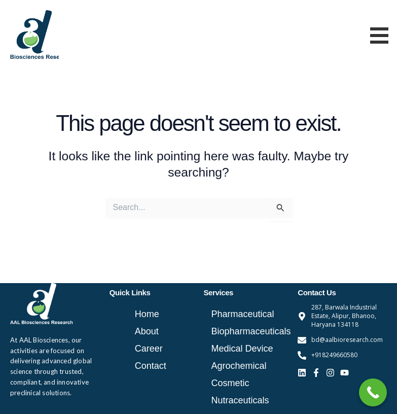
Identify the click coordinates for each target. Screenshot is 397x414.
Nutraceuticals (240, 400)
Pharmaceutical (242, 314)
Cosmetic (230, 383)
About (147, 331)
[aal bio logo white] (41, 304)
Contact (150, 366)
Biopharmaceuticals (249, 331)
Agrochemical (239, 366)
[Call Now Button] (373, 392)
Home (147, 314)
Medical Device (242, 348)
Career (149, 348)
